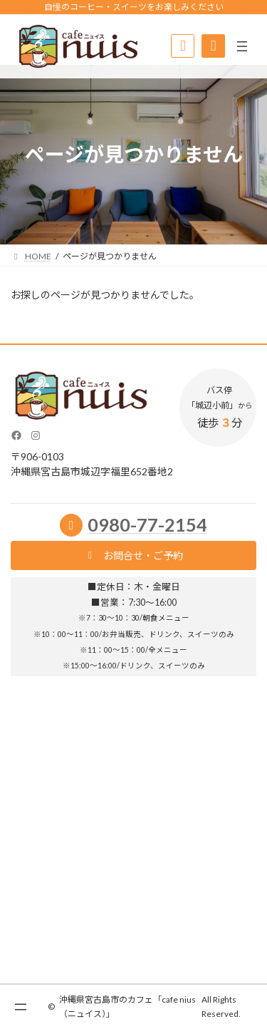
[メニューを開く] (242, 46)
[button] (133, 555)
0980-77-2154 (147, 524)
